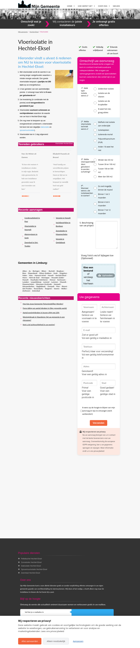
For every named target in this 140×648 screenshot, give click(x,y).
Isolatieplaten (103, 130)
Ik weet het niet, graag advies (104, 111)
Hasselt (51, 275)
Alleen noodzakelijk (56, 641)
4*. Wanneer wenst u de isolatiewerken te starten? (87, 190)
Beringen (36, 271)
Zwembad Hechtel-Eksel (30, 573)
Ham (31, 275)
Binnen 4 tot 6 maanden (103, 204)
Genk (55, 273)
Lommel (46, 282)
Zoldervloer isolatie (106, 89)
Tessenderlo (38, 288)
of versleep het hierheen (88, 275)
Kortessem (61, 280)
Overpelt (51, 286)
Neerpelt (57, 284)
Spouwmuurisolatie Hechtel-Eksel (34, 569)
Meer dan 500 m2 (105, 176)
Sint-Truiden (27, 288)
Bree (24, 273)
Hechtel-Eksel (60, 275)
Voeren (56, 288)
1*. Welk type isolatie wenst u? (84, 92)
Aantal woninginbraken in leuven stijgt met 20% (41, 312)
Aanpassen (78, 641)
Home (69, 6)
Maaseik (63, 282)
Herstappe (45, 278)
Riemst (64, 286)
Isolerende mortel (105, 134)
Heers (25, 278)
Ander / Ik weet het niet (106, 148)
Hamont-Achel (40, 275)
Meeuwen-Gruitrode (44, 284)
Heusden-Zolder (57, 278)
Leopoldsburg (36, 282)
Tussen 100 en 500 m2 (105, 170)
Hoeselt (26, 280)
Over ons (102, 6)
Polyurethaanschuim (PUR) (106, 141)
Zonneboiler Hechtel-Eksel (31, 562)
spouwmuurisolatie (27, 130)
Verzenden (98, 423)
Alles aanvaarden (30, 641)
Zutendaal (36, 291)
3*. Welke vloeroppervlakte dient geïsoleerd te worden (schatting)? (88, 165)
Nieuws (116, 6)
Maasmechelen (28, 284)
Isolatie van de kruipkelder (104, 103)
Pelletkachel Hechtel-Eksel (31, 559)
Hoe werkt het (85, 6)
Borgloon (60, 271)
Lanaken (26, 282)
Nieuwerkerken (28, 286)
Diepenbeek (32, 273)
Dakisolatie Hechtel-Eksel (31, 566)
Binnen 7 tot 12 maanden (104, 212)
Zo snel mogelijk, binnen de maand (105, 188)
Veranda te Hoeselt (63, 218)
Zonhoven (26, 291)
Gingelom (63, 273)
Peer (58, 286)
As (30, 271)
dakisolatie (45, 127)
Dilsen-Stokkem (45, 273)
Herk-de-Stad (34, 278)
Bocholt (52, 271)
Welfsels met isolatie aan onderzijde (106, 124)
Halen (25, 275)
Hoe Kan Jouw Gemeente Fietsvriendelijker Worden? (43, 304)
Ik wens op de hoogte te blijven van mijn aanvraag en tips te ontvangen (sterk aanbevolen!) (98, 410)
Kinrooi (52, 280)
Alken (25, 271)
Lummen (54, 282)
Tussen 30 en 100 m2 (106, 164)
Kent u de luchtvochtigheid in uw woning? (39, 324)
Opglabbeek (40, 286)
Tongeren (48, 288)
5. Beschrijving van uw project (87, 224)
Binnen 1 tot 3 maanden (103, 196)
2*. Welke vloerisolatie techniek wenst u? (86, 125)
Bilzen (44, 271)
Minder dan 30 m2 (105, 160)
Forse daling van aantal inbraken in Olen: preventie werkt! (45, 308)
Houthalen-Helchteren (39, 280)
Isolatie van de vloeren (104, 95)
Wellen (64, 288)
